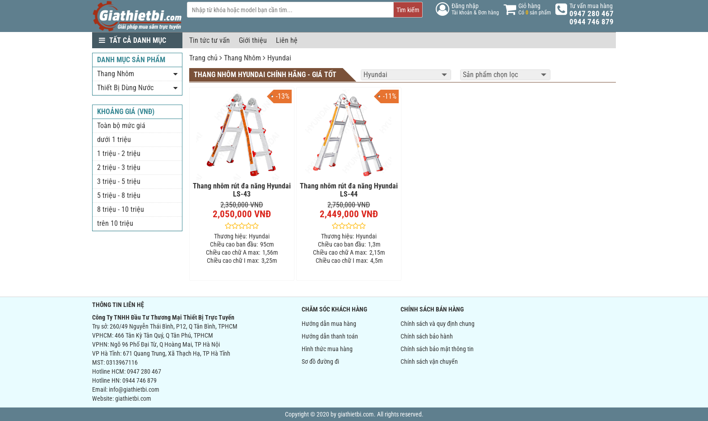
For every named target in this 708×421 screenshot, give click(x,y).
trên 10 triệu (115, 223)
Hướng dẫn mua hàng (329, 323)
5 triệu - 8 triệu (118, 195)
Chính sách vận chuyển (429, 361)
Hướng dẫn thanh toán (330, 336)
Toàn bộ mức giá (121, 125)
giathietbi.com (133, 398)
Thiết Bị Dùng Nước (125, 87)
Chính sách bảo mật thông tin (437, 348)
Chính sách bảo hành (427, 336)
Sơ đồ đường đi (320, 361)
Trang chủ (203, 58)
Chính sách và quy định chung (438, 323)
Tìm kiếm (407, 10)
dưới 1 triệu (114, 139)
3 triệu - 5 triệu (118, 181)
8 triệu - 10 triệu (120, 209)
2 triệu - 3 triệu (118, 167)
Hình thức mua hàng (327, 348)
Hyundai (279, 58)
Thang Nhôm (242, 58)
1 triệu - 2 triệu (118, 153)
